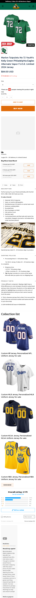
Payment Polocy (6, 566)
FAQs (2, 585)
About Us (4, 576)
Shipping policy (5, 560)
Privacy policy (5, 554)
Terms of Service (6, 557)
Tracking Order (5, 588)
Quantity (4, 94)
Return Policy (5, 582)
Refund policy (5, 563)
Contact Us (4, 579)
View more (7, 485)
